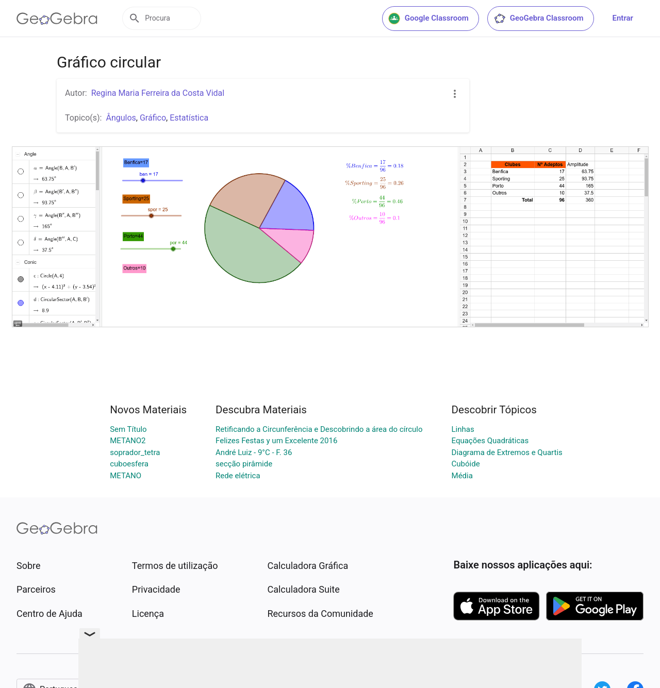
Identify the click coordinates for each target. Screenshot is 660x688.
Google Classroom (428, 18)
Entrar (623, 18)
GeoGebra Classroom (538, 18)
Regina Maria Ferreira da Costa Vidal (158, 93)
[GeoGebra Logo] (56, 18)
